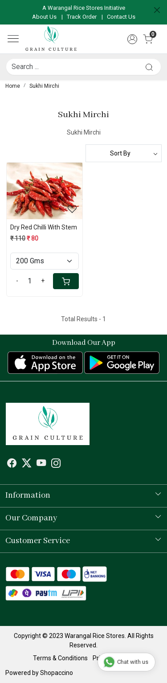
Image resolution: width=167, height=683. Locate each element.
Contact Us (121, 16)
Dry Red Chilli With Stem (43, 227)
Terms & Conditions (60, 658)
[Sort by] (124, 153)
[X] (26, 464)
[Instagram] (56, 464)
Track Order (82, 16)
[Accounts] (132, 39)
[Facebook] (12, 464)
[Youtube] (41, 464)
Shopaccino (56, 672)
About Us (44, 16)
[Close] (157, 10)
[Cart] (66, 281)
